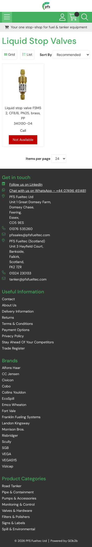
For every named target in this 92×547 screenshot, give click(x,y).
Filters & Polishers (16, 516)
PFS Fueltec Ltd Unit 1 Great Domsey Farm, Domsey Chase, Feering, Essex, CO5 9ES (26, 209)
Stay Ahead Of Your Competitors (28, 342)
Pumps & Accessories (19, 498)
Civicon (7, 380)
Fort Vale (9, 411)
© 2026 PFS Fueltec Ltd (30, 541)
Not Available (23, 139)
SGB (5, 448)
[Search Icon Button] (84, 17)
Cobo (6, 386)
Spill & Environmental (18, 529)
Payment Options (15, 330)
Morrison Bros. (13, 429)
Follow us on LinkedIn (22, 184)
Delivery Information (18, 311)
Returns (8, 317)
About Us (9, 305)
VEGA (6, 454)
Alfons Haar (11, 367)
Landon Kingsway (16, 423)
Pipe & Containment (18, 492)
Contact (8, 299)
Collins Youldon (14, 392)
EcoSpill (8, 398)
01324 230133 (16, 273)
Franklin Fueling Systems (21, 417)
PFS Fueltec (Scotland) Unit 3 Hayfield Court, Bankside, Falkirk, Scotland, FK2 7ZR (23, 254)
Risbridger (10, 435)
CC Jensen (10, 374)
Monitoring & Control (18, 504)
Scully (6, 441)
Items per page (38, 158)
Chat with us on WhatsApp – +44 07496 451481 (44, 190)
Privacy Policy (13, 336)
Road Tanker (11, 486)
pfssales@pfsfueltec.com (26, 234)
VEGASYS (9, 460)
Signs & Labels (13, 523)
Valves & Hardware (17, 510)
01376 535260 (17, 228)
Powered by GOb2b (64, 541)
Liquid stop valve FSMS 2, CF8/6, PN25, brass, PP (23, 116)
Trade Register (13, 348)
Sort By (46, 54)
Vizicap (7, 466)
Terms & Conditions (17, 323)
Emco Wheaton (14, 404)
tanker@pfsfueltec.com (24, 279)
